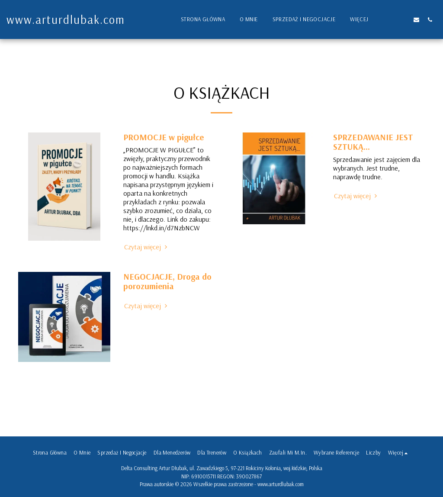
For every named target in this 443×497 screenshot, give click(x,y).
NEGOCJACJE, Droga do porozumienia (167, 281)
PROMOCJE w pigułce (163, 137)
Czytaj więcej (147, 246)
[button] (389, 19)
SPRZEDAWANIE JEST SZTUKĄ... (373, 142)
